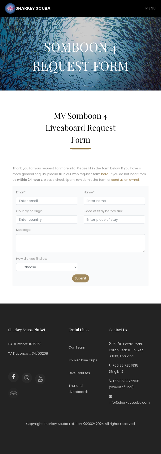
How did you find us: (31, 260)
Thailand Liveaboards (78, 388)
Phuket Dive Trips (83, 360)
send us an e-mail (125, 181)
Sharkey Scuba (28, 8)
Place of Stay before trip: (103, 212)
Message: (23, 231)
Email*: (21, 193)
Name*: (89, 193)
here (104, 175)
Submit (80, 279)
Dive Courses (79, 373)
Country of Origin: (29, 212)
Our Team (77, 347)
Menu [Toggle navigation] (150, 8)
